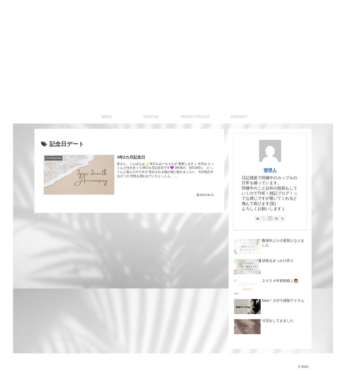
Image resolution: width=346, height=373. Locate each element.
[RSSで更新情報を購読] (282, 218)
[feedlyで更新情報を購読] (276, 218)
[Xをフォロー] (264, 218)
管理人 (270, 170)
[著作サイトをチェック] (257, 218)
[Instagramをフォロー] (270, 218)
